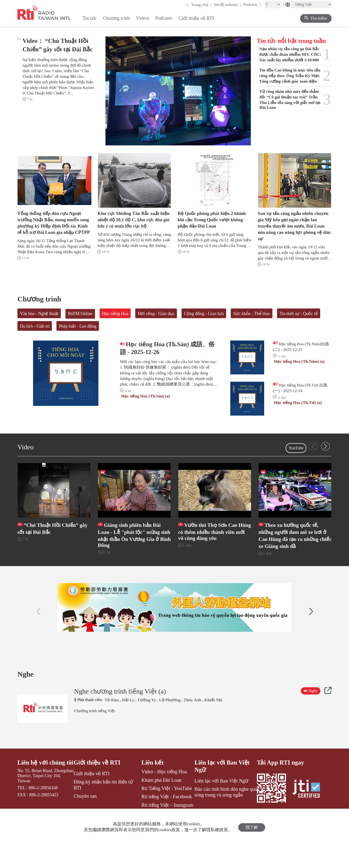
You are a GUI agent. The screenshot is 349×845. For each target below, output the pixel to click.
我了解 (252, 827)
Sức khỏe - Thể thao (251, 313)
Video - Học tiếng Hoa (164, 781)
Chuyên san (85, 805)
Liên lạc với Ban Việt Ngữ (222, 775)
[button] (325, 446)
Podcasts (252, 4)
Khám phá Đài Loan (162, 789)
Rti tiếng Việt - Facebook (167, 806)
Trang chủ (201, 4)
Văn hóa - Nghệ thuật (39, 313)
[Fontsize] (273, 4)
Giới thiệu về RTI (97, 772)
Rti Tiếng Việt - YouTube (167, 797)
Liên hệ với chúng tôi (41, 775)
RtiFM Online (80, 313)
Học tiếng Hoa (115, 313)
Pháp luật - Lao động (77, 326)
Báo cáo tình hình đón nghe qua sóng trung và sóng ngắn (225, 801)
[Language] (311, 4)
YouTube (295, 448)
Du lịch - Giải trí (34, 326)
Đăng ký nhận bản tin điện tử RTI (103, 794)
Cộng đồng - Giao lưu (204, 313)
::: (187, 4)
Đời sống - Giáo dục (156, 313)
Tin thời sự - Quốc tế (298, 313)
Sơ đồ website (227, 4)
